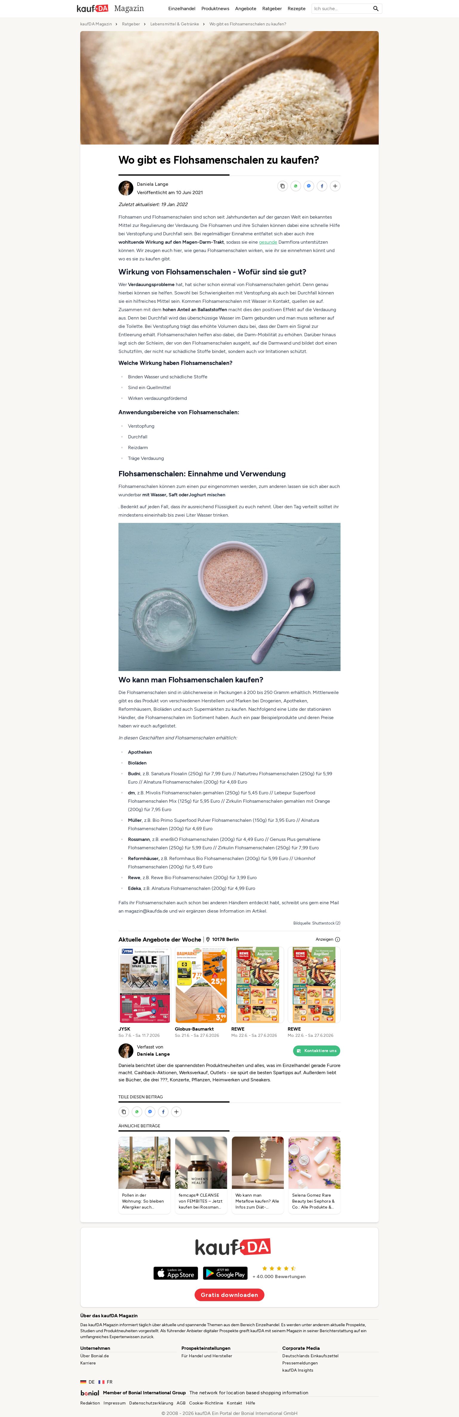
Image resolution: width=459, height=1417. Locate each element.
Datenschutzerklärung (151, 1403)
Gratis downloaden (229, 1294)
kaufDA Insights (297, 1370)
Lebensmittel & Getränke (174, 24)
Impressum (115, 1403)
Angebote (245, 8)
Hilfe (250, 1403)
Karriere (88, 1363)
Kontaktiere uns (317, 1050)
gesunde (268, 242)
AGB (181, 1403)
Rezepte (297, 8)
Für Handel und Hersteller (206, 1355)
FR (105, 1382)
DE (87, 1382)
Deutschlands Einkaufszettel (310, 1355)
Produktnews (215, 8)
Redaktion (90, 1403)
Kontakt (234, 1403)
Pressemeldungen (300, 1363)
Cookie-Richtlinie (206, 1403)
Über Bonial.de (94, 1355)
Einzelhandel (181, 8)
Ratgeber (272, 8)
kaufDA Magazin (96, 24)
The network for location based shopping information (249, 1392)
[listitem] (144, 993)
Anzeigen (328, 939)
